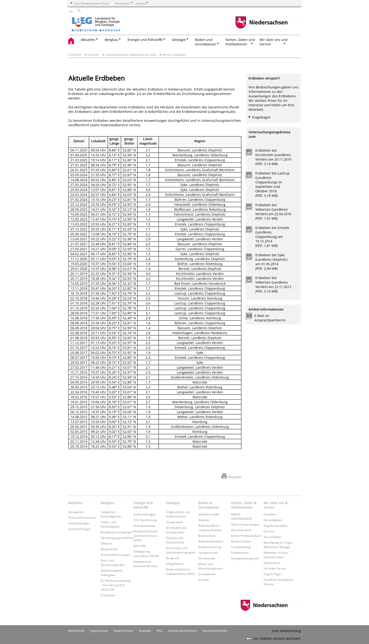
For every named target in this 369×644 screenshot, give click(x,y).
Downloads (108, 595)
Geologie (93, 54)
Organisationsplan (276, 525)
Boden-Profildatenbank (246, 535)
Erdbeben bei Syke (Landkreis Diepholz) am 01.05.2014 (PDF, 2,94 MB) (271, 262)
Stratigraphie (174, 522)
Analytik (203, 579)
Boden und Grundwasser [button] (205, 41)
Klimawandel (206, 558)
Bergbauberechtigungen (117, 532)
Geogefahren (174, 563)
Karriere (269, 531)
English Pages (273, 574)
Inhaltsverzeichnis (182, 630)
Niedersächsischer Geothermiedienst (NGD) (145, 535)
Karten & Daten (241, 541)
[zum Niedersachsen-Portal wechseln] (261, 28)
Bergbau (107, 503)
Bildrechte (76, 630)
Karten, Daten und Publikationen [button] (240, 41)
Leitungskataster (144, 525)
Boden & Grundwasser (209, 505)
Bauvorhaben (272, 537)
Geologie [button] (179, 39)
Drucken (234, 477)
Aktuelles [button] (88, 39)
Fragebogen (261, 117)
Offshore (106, 543)
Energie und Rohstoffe (143, 505)
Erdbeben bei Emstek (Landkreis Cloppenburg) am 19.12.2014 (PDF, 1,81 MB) (272, 236)
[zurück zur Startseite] (109, 24)
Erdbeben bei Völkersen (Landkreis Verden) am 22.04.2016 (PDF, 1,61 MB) (273, 212)
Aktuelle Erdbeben (174, 54)
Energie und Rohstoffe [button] (145, 39)
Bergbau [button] (111, 39)
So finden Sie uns (275, 568)
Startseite (74, 54)
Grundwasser (207, 574)
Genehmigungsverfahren (117, 538)
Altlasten (204, 520)
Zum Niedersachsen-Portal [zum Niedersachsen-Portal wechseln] (91, 3)
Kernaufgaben (273, 520)
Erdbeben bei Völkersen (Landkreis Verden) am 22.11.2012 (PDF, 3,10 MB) (273, 284)
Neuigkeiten (76, 512)
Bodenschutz (206, 535)
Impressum (99, 630)
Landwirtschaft (208, 552)
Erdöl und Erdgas (144, 514)
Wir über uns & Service (276, 505)
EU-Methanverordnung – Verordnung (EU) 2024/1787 (116, 585)
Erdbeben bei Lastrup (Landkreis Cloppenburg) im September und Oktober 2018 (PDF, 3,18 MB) (272, 184)
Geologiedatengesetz (245, 558)
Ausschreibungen (79, 529)
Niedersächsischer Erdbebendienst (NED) (130, 54)
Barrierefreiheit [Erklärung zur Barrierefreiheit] (215, 630)
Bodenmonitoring (209, 547)
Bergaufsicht (109, 549)
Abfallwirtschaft (208, 514)
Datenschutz (272, 563)
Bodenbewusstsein (210, 541)
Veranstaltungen (79, 523)
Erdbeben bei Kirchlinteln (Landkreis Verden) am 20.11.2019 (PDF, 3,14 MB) (273, 157)
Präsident (270, 514)
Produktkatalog (241, 547)
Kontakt (145, 630)
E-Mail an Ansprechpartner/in (267, 317)
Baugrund (172, 558)
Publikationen (240, 552)
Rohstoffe (139, 546)
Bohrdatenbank (241, 530)
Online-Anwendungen (245, 524)
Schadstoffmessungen (115, 555)
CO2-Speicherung (144, 520)
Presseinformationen (82, 517)
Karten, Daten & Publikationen (243, 505)
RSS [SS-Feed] (160, 630)
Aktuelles (75, 503)
